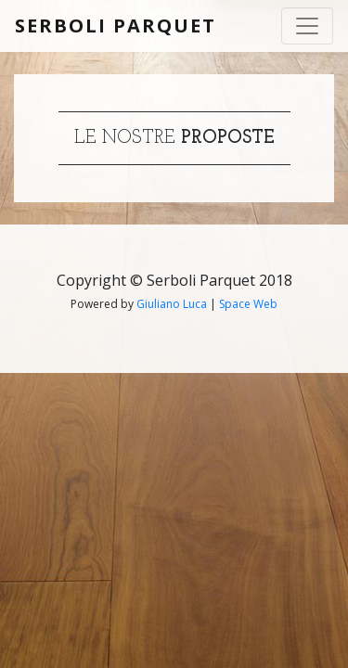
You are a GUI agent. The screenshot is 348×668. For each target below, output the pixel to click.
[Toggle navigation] (307, 26)
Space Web (248, 304)
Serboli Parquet (115, 25)
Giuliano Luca (171, 304)
